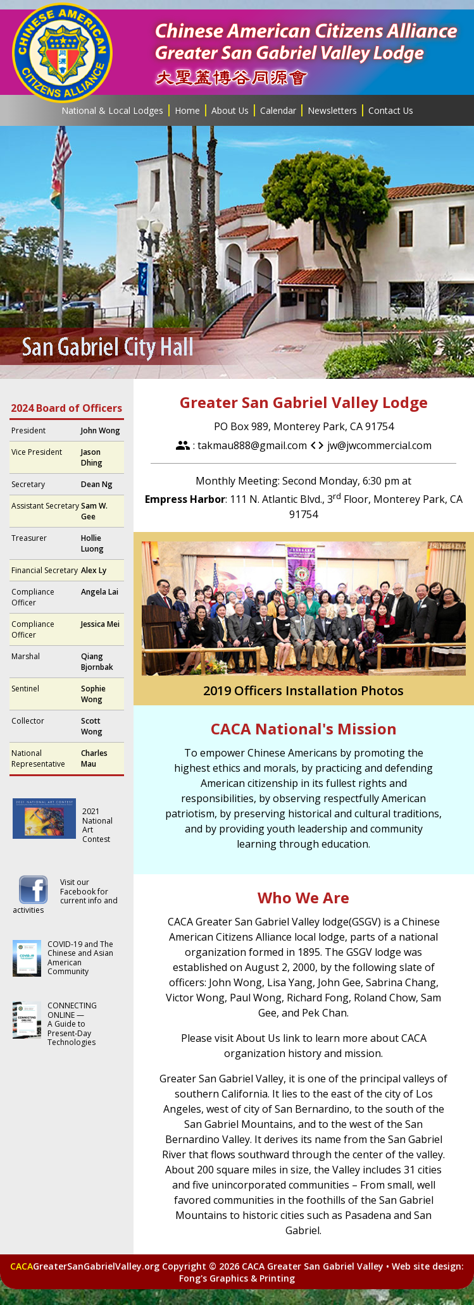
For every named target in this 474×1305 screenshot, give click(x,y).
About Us (230, 110)
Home (187, 110)
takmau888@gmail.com (252, 445)
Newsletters (332, 110)
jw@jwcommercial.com (379, 445)
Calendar (278, 110)
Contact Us (390, 110)
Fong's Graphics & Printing (237, 1278)
